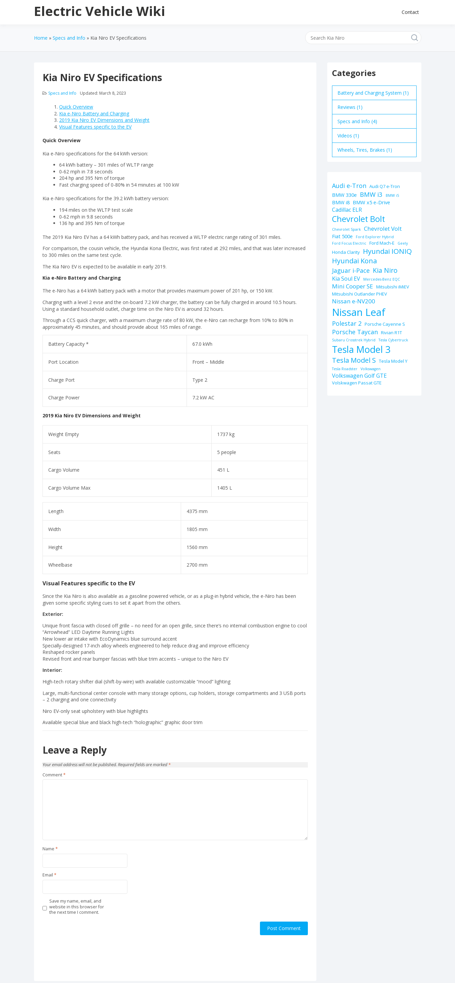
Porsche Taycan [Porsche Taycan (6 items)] (355, 332)
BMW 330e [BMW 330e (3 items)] (344, 194)
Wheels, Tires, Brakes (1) (364, 150)
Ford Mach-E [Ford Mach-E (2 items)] (382, 243)
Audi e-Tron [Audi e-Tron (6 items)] (349, 186)
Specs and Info (62, 93)
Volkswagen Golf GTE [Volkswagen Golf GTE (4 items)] (359, 375)
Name (50, 849)
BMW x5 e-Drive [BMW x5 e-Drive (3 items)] (371, 202)
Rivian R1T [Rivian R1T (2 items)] (391, 332)
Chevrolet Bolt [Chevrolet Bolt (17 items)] (358, 218)
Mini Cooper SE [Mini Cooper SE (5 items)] (352, 286)
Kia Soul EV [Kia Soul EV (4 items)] (346, 278)
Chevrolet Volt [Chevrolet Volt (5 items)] (383, 228)
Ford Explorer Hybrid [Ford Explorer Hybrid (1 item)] (375, 236)
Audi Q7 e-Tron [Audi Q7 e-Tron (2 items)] (384, 186)
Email (49, 875)
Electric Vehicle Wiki (99, 11)
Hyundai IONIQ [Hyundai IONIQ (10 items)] (387, 251)
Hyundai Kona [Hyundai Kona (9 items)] (354, 260)
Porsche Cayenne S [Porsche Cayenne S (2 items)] (385, 324)
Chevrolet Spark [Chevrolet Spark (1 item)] (346, 229)
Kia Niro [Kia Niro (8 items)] (385, 270)
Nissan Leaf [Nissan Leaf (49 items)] (358, 312)
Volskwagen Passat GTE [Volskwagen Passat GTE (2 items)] (357, 383)
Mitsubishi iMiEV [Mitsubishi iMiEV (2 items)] (392, 287)
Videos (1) (348, 135)
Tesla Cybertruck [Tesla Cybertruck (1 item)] (393, 340)
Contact (410, 12)
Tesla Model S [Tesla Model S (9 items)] (354, 360)
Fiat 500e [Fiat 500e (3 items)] (342, 236)
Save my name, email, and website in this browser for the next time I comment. (76, 907)
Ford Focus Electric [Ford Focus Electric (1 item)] (349, 243)
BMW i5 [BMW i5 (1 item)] (392, 195)
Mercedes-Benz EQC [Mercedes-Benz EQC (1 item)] (381, 279)
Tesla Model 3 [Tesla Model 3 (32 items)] (361, 349)
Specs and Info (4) (357, 121)
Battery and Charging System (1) (373, 93)
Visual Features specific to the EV (95, 127)
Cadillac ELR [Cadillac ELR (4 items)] (347, 209)
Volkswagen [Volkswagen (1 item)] (371, 368)
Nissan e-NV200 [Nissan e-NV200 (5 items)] (353, 301)
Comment (54, 775)
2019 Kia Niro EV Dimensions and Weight (104, 120)
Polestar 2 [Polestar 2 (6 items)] (347, 323)
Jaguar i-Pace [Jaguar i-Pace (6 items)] (351, 270)
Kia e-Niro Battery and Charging (94, 113)
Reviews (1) (350, 107)
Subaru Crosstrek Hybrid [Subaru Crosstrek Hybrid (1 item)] (353, 340)
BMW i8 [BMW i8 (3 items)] (341, 202)
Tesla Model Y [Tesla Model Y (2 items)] (393, 361)
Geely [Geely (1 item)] (403, 243)
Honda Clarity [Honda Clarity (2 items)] (346, 252)
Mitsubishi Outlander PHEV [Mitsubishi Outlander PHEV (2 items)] (359, 294)
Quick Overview (76, 106)
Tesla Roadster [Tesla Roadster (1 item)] (344, 368)
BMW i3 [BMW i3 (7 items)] (371, 194)
